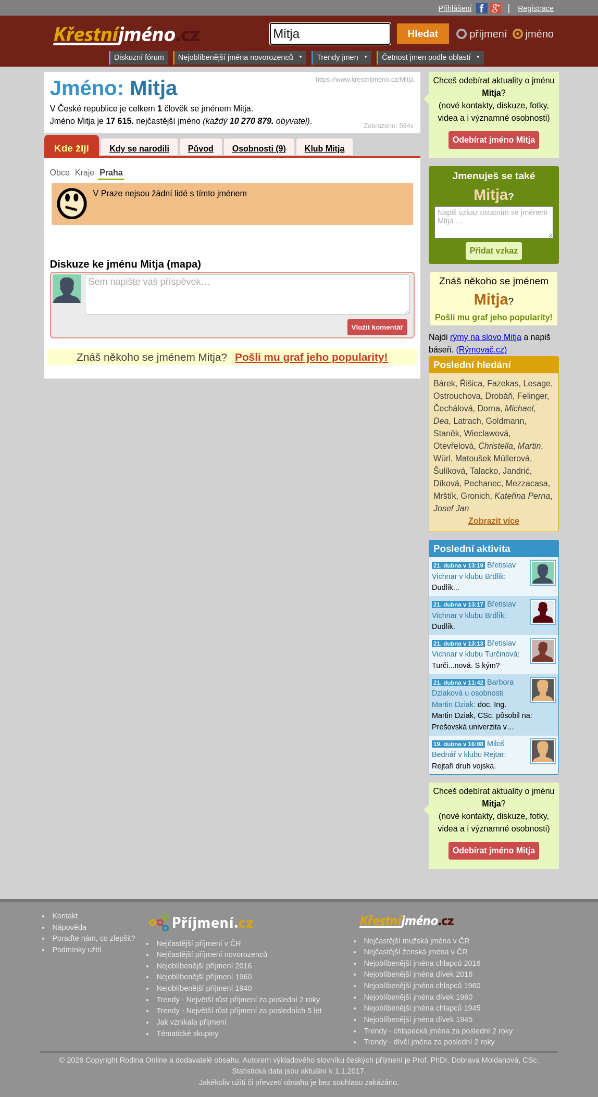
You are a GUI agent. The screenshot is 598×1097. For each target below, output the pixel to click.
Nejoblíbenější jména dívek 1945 (418, 1019)
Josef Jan (451, 508)
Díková (446, 483)
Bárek (444, 383)
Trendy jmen (342, 57)
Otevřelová (453, 446)
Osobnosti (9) (259, 148)
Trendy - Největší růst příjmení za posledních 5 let (238, 1010)
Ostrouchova (457, 396)
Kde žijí (71, 148)
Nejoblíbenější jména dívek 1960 (418, 997)
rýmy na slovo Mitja (485, 337)
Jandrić (516, 470)
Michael (519, 408)
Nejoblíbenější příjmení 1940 (204, 988)
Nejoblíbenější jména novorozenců (240, 57)
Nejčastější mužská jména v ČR (416, 941)
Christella (495, 446)
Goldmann (505, 421)
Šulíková (449, 470)
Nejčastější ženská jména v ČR (415, 952)
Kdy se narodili (139, 148)
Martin (529, 446)
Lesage (537, 383)
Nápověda (69, 927)
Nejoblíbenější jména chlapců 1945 (422, 1008)
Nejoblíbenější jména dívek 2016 (418, 974)
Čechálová (453, 408)
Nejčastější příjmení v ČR (198, 943)
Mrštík (444, 495)
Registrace (536, 8)
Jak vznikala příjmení (191, 1022)
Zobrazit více (493, 520)
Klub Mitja (324, 148)
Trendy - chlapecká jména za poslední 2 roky (438, 1031)
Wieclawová (486, 433)
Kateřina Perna (522, 495)
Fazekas (502, 383)
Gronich (475, 495)
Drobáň (499, 396)
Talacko (484, 470)
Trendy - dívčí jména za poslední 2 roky (429, 1042)
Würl (442, 458)
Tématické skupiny (187, 1033)
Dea (441, 421)
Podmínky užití (76, 949)
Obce (60, 172)
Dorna (489, 408)
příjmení (489, 34)
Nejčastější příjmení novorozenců (211, 954)
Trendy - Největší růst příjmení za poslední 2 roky (238, 999)
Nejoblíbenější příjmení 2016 (204, 966)
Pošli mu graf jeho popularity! (311, 357)
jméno (540, 34)
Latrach (467, 421)
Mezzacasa (527, 483)
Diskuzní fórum (139, 57)
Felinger (532, 396)
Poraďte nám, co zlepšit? (93, 938)
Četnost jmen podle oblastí (431, 57)
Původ (201, 148)
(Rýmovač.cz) (481, 349)
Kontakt (65, 916)
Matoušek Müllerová (492, 458)
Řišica (471, 383)
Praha (110, 172)
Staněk (446, 433)
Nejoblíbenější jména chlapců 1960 (422, 985)
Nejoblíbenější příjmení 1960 (204, 977)
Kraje (84, 172)
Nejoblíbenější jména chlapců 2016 (422, 963)
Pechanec (482, 483)
